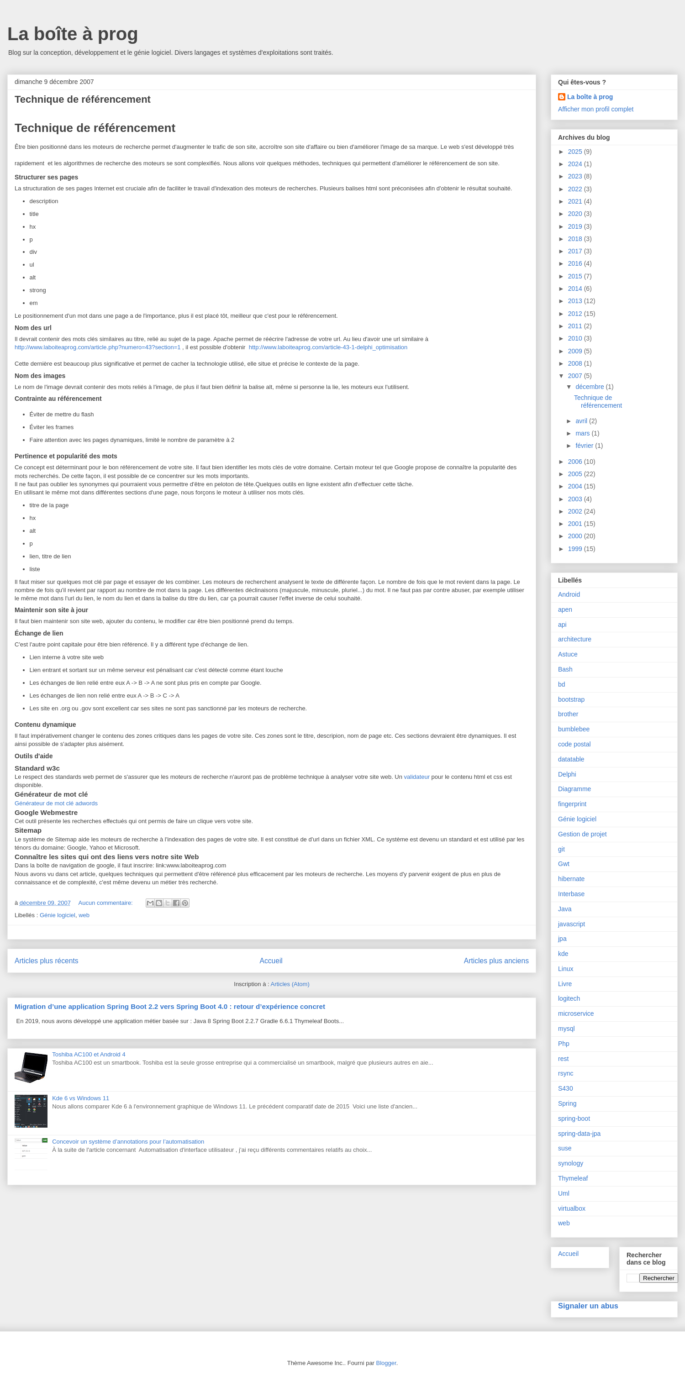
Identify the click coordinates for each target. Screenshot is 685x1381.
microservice (576, 1013)
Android (569, 594)
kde (563, 953)
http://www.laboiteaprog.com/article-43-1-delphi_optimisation (328, 347)
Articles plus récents (47, 961)
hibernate (571, 878)
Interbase (571, 894)
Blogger (386, 1363)
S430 (565, 1088)
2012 (576, 313)
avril (582, 421)
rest (563, 1058)
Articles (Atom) (289, 984)
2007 (576, 375)
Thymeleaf (573, 1178)
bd (561, 684)
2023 (576, 176)
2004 (576, 486)
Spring (567, 1103)
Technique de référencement (83, 99)
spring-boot (574, 1118)
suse (565, 1148)
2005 (576, 474)
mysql (566, 1028)
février (585, 445)
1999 (576, 548)
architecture (574, 639)
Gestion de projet (582, 834)
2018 (576, 238)
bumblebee (574, 729)
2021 (576, 201)
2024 (576, 164)
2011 (576, 326)
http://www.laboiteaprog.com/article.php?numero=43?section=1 (98, 347)
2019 (576, 226)
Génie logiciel (57, 915)
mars (583, 433)
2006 (576, 461)
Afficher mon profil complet (595, 109)
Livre (565, 983)
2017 (576, 251)
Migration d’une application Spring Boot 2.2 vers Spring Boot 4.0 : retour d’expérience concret (170, 1006)
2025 (576, 151)
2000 (576, 536)
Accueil (271, 961)
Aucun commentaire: (107, 902)
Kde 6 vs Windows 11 (80, 1098)
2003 (576, 499)
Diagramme (574, 789)
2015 (576, 276)
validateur (417, 776)
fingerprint (572, 804)
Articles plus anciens (496, 961)
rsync (565, 1073)
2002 (576, 511)
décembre (590, 386)
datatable (571, 759)
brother (568, 714)
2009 (576, 351)
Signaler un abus (588, 1306)
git (561, 849)
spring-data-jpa (579, 1133)
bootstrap (571, 699)
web (84, 915)
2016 (576, 263)
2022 (576, 189)
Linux (565, 968)
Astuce (568, 654)
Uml (563, 1193)
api (562, 624)
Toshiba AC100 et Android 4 (88, 1054)
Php (563, 1043)
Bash (565, 669)
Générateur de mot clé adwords (56, 803)
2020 (576, 213)
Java (565, 909)
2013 (576, 301)
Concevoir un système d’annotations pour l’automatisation (128, 1141)
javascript (571, 924)
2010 (576, 338)
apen (565, 609)
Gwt (563, 863)
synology (570, 1163)
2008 (576, 363)
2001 (576, 523)
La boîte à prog (72, 34)
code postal (574, 744)
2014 (576, 288)
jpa (562, 938)
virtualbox (571, 1208)
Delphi (567, 774)
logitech (569, 998)
